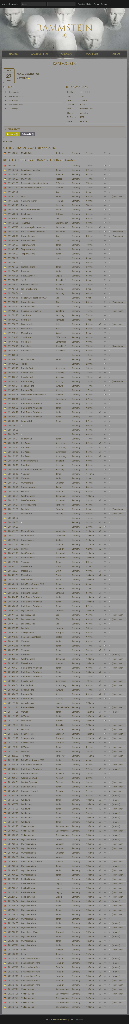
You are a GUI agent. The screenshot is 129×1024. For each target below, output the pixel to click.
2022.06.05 (13, 923)
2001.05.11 (13, 443)
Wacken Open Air (29, 778)
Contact (104, 4)
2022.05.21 (13, 888)
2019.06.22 (13, 866)
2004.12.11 (13, 553)
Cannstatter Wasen (30, 932)
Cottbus (59, 214)
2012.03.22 (13, 760)
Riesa (58, 210)
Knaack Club (26, 421)
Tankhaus (25, 223)
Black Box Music (28, 787)
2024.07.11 (13, 958)
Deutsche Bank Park (30, 958)
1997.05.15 (13, 280)
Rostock (59, 153)
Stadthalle (26, 337)
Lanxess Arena (28, 615)
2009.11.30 (13, 615)
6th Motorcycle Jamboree (33, 227)
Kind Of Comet (28, 359)
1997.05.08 (13, 276)
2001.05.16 (13, 469)
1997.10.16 (13, 342)
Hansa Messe (27, 540)
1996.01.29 (13, 205)
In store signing (28, 267)
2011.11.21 (13, 707)
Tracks (24, 364)
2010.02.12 (13, 663)
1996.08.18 (13, 236)
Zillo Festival (26, 399)
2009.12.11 (13, 628)
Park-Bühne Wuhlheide (31, 403)
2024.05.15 (13, 950)
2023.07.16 (13, 945)
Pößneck (60, 183)
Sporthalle (26, 315)
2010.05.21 (13, 668)
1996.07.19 (13, 227)
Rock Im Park (27, 368)
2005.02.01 (13, 566)
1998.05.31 (13, 381)
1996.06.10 (13, 218)
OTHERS (67, 53)
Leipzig (59, 258)
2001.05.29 (13, 491)
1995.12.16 (13, 201)
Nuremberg (61, 368)
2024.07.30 (13, 1002)
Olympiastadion (28, 839)
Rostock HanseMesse (31, 637)
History (89, 4)
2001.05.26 (13, 487)
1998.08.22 (13, 403)
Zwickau (59, 289)
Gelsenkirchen (62, 826)
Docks (24, 205)
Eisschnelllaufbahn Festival (33, 395)
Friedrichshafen (63, 707)
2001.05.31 (13, 496)
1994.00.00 (13, 165)
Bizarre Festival (28, 236)
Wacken (59, 778)
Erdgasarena (27, 580)
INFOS (115, 53)
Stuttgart (60, 632)
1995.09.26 (13, 192)
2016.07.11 (13, 813)
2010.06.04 (13, 681)
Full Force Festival (29, 289)
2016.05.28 (13, 787)
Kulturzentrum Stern (30, 210)
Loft (23, 196)
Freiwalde (60, 201)
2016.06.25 (13, 791)
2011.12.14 (13, 747)
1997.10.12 (13, 337)
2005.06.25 (13, 597)
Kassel (59, 333)
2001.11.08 (13, 509)
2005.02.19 (13, 580)
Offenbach (61, 337)
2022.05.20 (13, 879)
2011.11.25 (13, 712)
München (60, 483)
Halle (58, 324)
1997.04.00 (13, 267)
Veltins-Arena (27, 826)
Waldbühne (26, 795)
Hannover (60, 505)
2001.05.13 (13, 452)
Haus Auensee (28, 276)
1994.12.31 (13, 187)
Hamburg (60, 205)
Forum (96, 4)
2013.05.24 (13, 765)
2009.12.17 (13, 637)
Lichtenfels (61, 342)
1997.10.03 (13, 324)
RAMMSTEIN (39, 53)
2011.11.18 (13, 703)
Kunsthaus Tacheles (30, 170)
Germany (76, 153)
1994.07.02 (13, 170)
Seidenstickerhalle (29, 461)
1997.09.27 (13, 315)
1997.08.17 (13, 302)
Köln (58, 192)
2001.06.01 (13, 505)
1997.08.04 (13, 293)
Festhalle (25, 491)
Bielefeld (60, 461)
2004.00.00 (13, 518)
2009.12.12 (13, 632)
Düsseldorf (61, 280)
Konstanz (60, 311)
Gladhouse (26, 214)
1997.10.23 (13, 346)
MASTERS (92, 53)
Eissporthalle (27, 324)
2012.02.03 (13, 756)
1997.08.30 (13, 311)
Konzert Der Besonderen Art (34, 298)
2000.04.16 (13, 421)
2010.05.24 (13, 676)
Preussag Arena (28, 505)
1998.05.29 (13, 368)
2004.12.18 (13, 562)
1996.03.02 (13, 214)
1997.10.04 (13, 333)
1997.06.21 (13, 284)
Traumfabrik (27, 218)
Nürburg (59, 381)
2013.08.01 (13, 778)
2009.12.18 (13, 641)
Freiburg (59, 513)
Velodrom (25, 474)
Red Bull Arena (28, 879)
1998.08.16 (13, 399)
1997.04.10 (13, 271)
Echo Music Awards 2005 (32, 584)
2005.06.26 (13, 606)
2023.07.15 (13, 936)
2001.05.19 (13, 478)
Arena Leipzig (27, 703)
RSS (71, 1020)
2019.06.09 (13, 857)
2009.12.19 (13, 650)
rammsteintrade (10, 4)
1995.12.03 (13, 196)
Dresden (59, 395)
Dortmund (60, 496)
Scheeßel (60, 284)
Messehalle (26, 333)
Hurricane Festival (29, 284)
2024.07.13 (13, 976)
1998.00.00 (13, 355)
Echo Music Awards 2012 (32, 760)
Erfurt (58, 566)
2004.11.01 (13, 531)
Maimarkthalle (28, 531)
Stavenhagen (62, 223)
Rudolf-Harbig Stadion (31, 861)
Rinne (23, 950)
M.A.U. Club (26, 153)
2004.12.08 (13, 540)
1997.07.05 (13, 289)
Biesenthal (60, 227)
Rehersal (25, 271)
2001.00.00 (13, 425)
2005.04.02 (13, 584)
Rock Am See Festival (31, 311)
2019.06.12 (13, 861)
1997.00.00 (13, 258)
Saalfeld (59, 187)
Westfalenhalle (28, 496)
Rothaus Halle (27, 707)
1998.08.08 (13, 395)
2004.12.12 (13, 557)
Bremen (59, 720)
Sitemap (79, 1020)
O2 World (25, 712)
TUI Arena (25, 756)
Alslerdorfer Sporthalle (31, 469)
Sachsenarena (28, 487)
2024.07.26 (13, 989)
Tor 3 (23, 280)
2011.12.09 (13, 729)
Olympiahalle (27, 483)
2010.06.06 (13, 690)
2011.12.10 (13, 734)
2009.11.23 (13, 610)
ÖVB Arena (26, 720)
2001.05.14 (13, 461)
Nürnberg (60, 372)
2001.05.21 (13, 483)
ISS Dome (25, 725)
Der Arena (26, 443)
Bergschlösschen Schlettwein (34, 183)
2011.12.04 (13, 725)
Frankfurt (60, 491)
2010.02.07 (13, 659)
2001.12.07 (13, 513)
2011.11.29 (13, 720)
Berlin (58, 170)
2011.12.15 (13, 751)
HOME (13, 53)
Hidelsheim (61, 399)
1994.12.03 (13, 183)
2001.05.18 (13, 474)
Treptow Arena (28, 245)
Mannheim (61, 531)
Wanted (81, 4)
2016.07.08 (13, 795)
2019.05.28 (13, 835)
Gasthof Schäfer (29, 201)
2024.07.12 (13, 967)
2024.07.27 (13, 998)
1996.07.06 (13, 223)
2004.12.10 (13, 544)
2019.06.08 (13, 839)
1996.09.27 (13, 245)
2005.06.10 (13, 588)
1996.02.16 (13, 210)
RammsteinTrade (60, 1020)
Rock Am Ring (27, 381)
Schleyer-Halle (28, 632)
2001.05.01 (13, 439)
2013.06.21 (13, 773)
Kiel (57, 218)
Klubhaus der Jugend (31, 187)
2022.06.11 (13, 932)
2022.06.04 (13, 901)
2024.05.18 (13, 954)
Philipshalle (26, 346)
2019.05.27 (13, 826)
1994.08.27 (13, 153)
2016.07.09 (13, 804)
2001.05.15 (13, 465)
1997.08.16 (13, 298)
